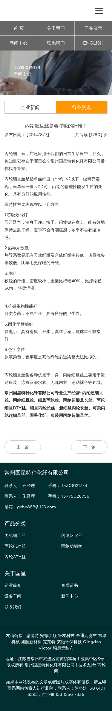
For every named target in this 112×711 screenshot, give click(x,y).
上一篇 (22, 447)
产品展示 (93, 28)
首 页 (18, 28)
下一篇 (89, 447)
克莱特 (49, 641)
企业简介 (12, 585)
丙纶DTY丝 (71, 535)
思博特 (32, 635)
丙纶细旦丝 (23, 400)
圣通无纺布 (86, 635)
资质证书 (69, 585)
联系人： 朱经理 (19, 496)
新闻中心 (18, 42)
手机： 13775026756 (68, 496)
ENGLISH (93, 42)
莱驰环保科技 (69, 641)
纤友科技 (66, 635)
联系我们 (56, 42)
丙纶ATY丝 (15, 556)
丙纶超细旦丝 (75, 415)
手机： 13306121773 (67, 485)
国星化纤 (38, 415)
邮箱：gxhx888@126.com (30, 507)
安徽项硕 (48, 635)
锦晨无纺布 (63, 648)
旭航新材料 (31, 641)
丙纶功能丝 (71, 546)
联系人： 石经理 (19, 485)
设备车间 (12, 596)
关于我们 (56, 28)
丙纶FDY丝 (15, 546)
